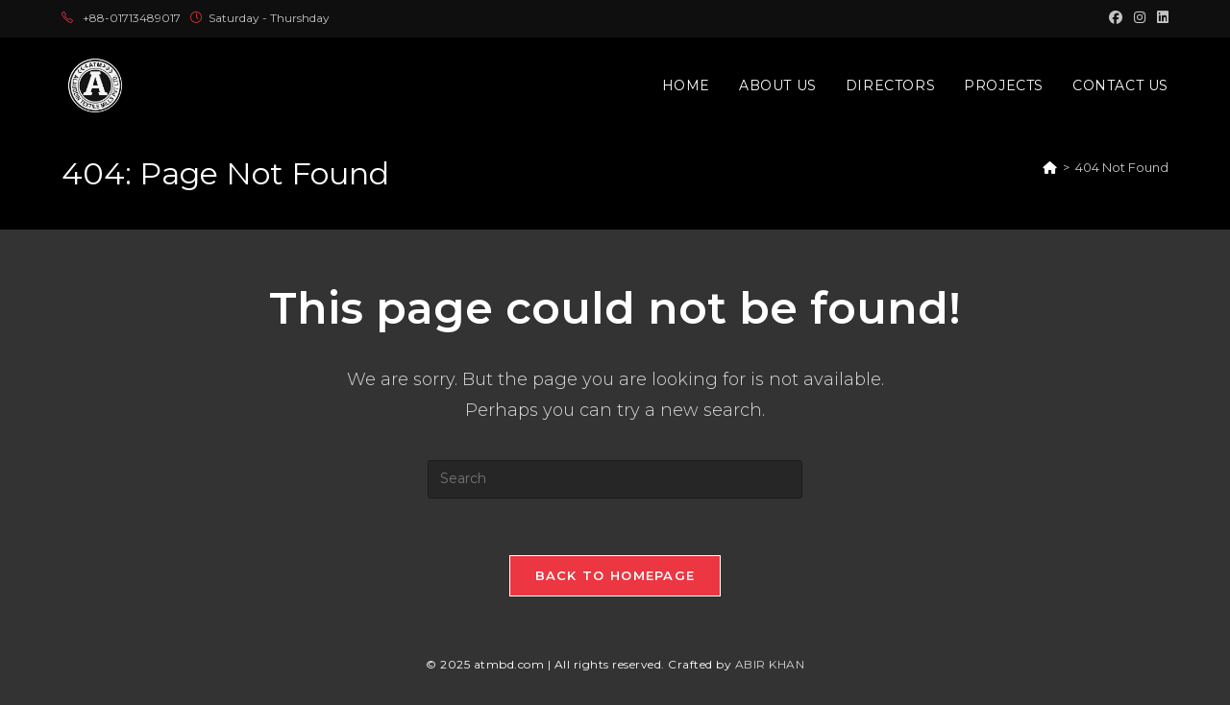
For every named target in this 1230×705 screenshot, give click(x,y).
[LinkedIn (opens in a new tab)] (1159, 18)
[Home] (1050, 167)
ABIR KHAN (770, 665)
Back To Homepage (615, 576)
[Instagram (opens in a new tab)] (1139, 18)
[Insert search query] (615, 479)
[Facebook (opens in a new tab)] (1115, 18)
